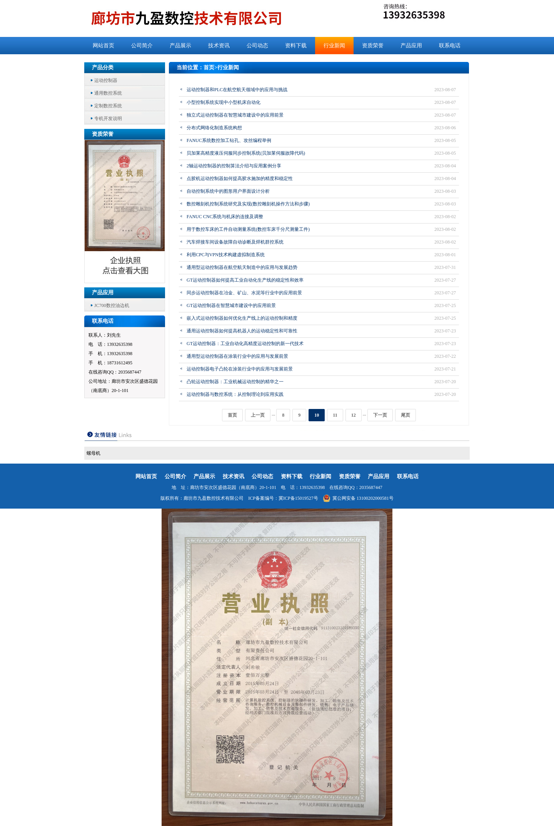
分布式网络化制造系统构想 (214, 127)
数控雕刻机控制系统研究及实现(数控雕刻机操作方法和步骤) (248, 204)
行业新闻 (334, 45)
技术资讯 (219, 45)
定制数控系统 (108, 105)
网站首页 (103, 45)
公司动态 (257, 45)
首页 (209, 67)
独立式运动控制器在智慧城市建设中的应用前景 (235, 115)
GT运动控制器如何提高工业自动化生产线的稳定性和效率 (245, 280)
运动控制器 (105, 80)
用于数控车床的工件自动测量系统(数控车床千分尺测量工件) (248, 229)
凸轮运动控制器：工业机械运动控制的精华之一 (235, 381)
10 (316, 415)
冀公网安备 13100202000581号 (358, 498)
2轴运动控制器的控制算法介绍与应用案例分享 (234, 166)
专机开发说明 (108, 118)
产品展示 (180, 45)
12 (353, 415)
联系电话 (450, 45)
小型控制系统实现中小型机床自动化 (223, 102)
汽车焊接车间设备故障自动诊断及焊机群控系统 (235, 242)
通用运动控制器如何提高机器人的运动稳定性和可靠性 (242, 331)
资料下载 (296, 45)
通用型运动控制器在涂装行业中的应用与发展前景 (237, 356)
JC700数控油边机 (111, 305)
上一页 (258, 415)
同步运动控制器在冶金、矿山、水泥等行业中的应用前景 (244, 292)
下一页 (380, 415)
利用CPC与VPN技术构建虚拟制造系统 (226, 254)
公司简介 (142, 45)
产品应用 (411, 45)
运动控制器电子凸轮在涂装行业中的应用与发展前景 (240, 369)
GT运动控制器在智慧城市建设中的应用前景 (231, 305)
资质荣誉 (373, 45)
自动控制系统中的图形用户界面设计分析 (228, 191)
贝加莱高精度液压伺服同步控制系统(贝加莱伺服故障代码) (246, 153)
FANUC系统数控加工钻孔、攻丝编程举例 (229, 140)
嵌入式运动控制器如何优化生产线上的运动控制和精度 (242, 318)
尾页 (405, 415)
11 (335, 415)
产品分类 (102, 67)
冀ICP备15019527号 (298, 498)
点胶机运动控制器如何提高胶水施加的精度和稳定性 (240, 178)
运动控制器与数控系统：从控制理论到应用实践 (235, 394)
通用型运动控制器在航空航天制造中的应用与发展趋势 (242, 267)
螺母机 (93, 453)
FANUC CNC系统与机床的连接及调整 (225, 216)
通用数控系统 (108, 93)
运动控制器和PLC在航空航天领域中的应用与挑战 (237, 89)
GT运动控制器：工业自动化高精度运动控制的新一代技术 (245, 343)
